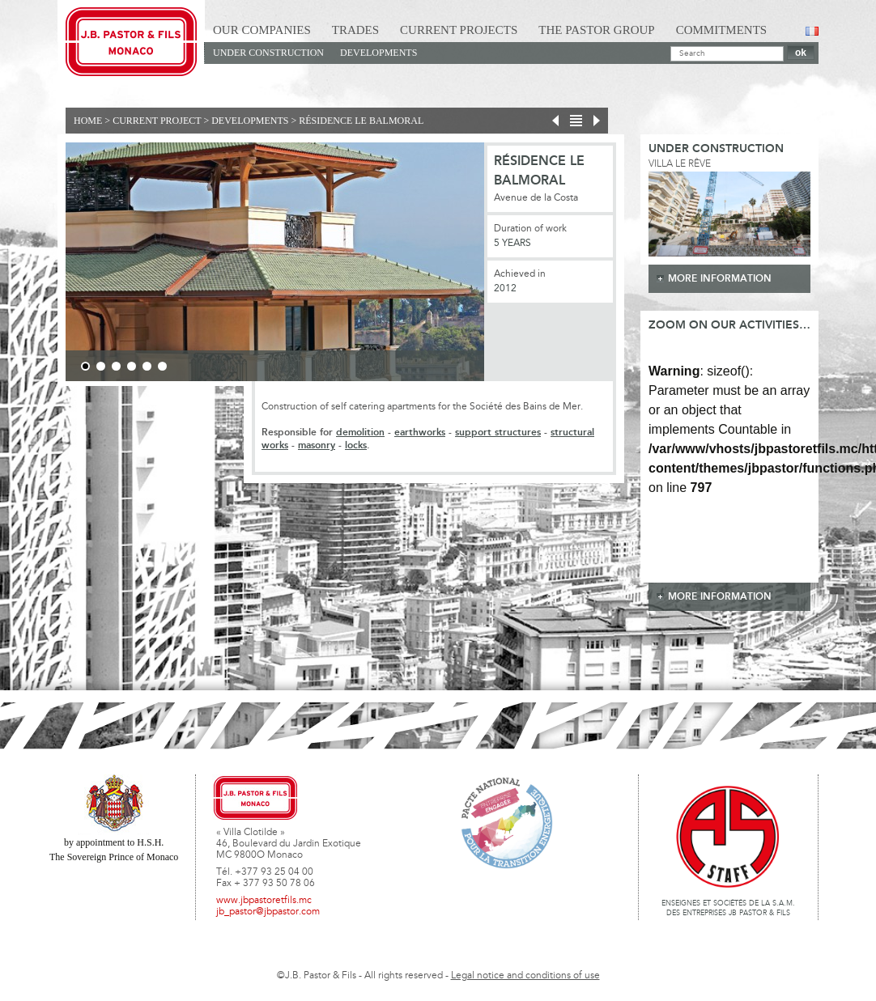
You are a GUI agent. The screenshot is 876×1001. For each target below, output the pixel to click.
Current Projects (458, 29)
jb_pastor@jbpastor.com (268, 912)
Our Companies (262, 29)
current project (157, 120)
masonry (316, 445)
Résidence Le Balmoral (361, 120)
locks (356, 445)
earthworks (419, 432)
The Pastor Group (596, 29)
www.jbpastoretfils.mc (264, 900)
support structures (498, 432)
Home (88, 120)
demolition (360, 432)
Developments (378, 52)
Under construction (268, 52)
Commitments (722, 29)
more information (720, 279)
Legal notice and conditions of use (525, 976)
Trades (355, 29)
